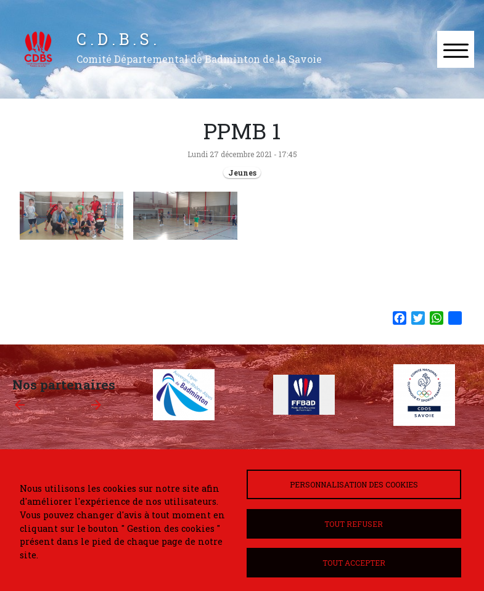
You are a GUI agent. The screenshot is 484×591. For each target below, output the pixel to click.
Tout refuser (353, 524)
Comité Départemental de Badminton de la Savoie (199, 58)
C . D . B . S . (116, 38)
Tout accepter (353, 563)
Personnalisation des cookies (354, 484)
